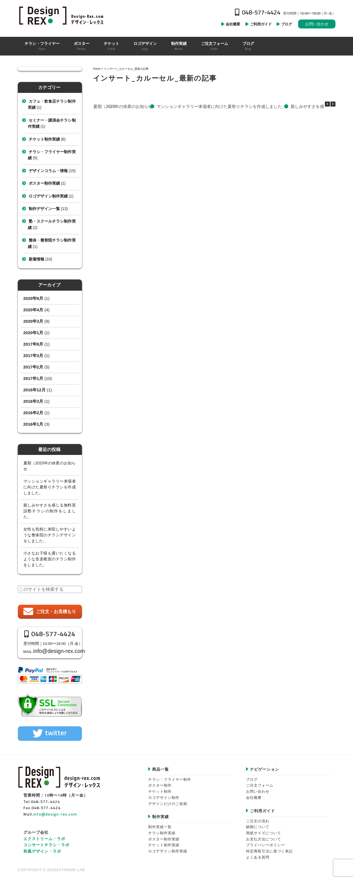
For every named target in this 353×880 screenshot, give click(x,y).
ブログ (252, 777)
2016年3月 (33, 401)
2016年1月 (33, 424)
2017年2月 (33, 367)
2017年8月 (33, 344)
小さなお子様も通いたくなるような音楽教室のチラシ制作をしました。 (49, 559)
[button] (332, 104)
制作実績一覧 (160, 824)
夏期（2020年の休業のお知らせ (122, 106)
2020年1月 (33, 332)
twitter (56, 730)
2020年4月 (33, 309)
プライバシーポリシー (265, 842)
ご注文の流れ (257, 818)
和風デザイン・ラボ (42, 848)
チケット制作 (160, 789)
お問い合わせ (316, 24)
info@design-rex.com (56, 650)
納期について (257, 824)
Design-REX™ (62, 15)
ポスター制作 (160, 783)
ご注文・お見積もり (56, 611)
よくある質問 (257, 854)
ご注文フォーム (259, 783)
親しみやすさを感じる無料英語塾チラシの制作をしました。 (49, 511)
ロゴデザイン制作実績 (48, 196)
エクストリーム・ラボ (44, 836)
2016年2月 (33, 412)
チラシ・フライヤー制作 (169, 777)
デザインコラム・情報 (48, 170)
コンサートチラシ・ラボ (46, 842)
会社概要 (254, 795)
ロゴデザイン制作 (163, 795)
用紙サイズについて (263, 830)
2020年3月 (33, 321)
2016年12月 (34, 389)
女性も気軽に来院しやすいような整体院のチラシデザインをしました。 (49, 535)
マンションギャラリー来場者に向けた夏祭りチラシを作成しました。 (221, 106)
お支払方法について (263, 836)
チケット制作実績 (44, 139)
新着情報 (36, 259)
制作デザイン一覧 (44, 208)
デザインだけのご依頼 (167, 801)
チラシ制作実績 (162, 830)
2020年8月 (33, 298)
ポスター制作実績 (44, 183)
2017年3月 (33, 355)
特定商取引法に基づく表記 (269, 848)
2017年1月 (33, 378)
